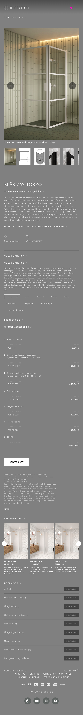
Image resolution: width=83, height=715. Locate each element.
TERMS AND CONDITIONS (56, 677)
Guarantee (65, 674)
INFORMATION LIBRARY (28, 677)
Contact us (49, 674)
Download (71, 589)
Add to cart (17, 462)
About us (20, 674)
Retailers (34, 674)
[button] (35, 226)
